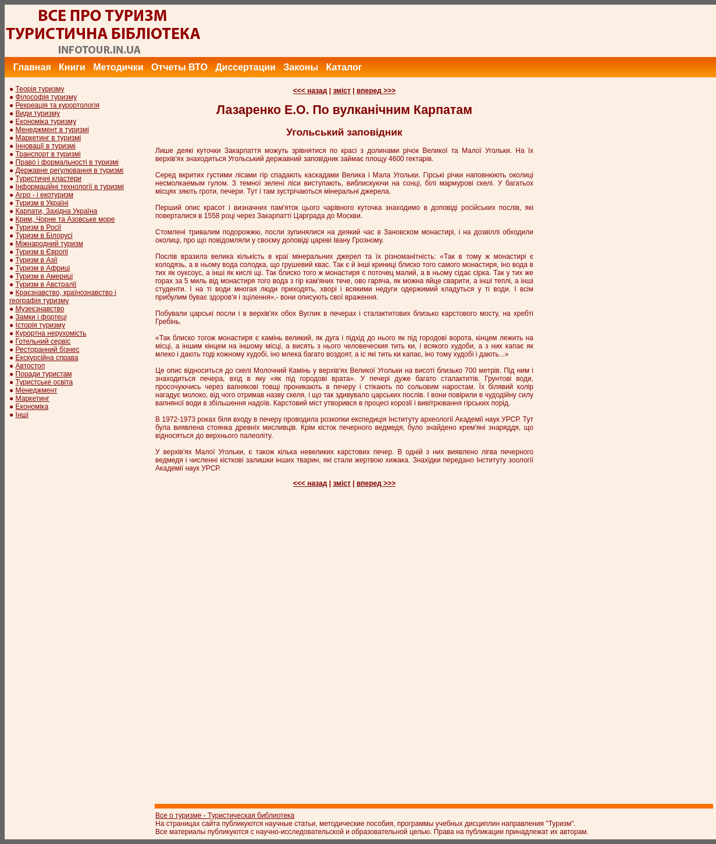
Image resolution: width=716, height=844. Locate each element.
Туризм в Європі (42, 252)
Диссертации (245, 67)
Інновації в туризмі (46, 146)
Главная (32, 67)
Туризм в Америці (44, 276)
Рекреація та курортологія (57, 105)
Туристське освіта (44, 382)
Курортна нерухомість (51, 333)
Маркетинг (32, 398)
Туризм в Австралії (46, 284)
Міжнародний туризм (49, 244)
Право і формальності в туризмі (67, 162)
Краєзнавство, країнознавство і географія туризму (62, 297)
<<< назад (310, 91)
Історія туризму (40, 325)
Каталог (344, 67)
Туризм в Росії (39, 227)
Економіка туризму (46, 121)
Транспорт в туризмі (48, 154)
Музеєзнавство (40, 309)
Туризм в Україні (42, 203)
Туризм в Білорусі (44, 236)
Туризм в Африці (43, 268)
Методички (118, 67)
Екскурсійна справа (47, 358)
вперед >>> (376, 91)
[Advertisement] (504, 31)
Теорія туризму (40, 89)
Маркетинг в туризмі (48, 138)
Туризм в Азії (37, 260)
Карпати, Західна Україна (57, 211)
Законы (300, 67)
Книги (72, 67)
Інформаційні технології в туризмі (70, 187)
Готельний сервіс (43, 341)
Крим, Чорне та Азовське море (65, 219)
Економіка (32, 407)
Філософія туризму (46, 97)
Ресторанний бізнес (48, 350)
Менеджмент (37, 390)
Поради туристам (44, 374)
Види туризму (38, 113)
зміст (341, 91)
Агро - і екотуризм (45, 195)
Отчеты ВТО (179, 67)
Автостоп (30, 366)
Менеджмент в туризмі (52, 130)
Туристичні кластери (48, 179)
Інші (22, 415)
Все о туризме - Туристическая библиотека (224, 815)
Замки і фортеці (41, 317)
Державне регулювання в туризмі (70, 170)
